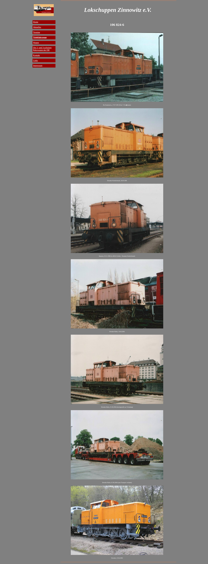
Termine (36, 32)
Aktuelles (37, 27)
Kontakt (36, 55)
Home (35, 22)
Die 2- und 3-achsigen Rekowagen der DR (42, 48)
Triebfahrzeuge (40, 37)
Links (35, 60)
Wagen (36, 42)
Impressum (37, 65)
